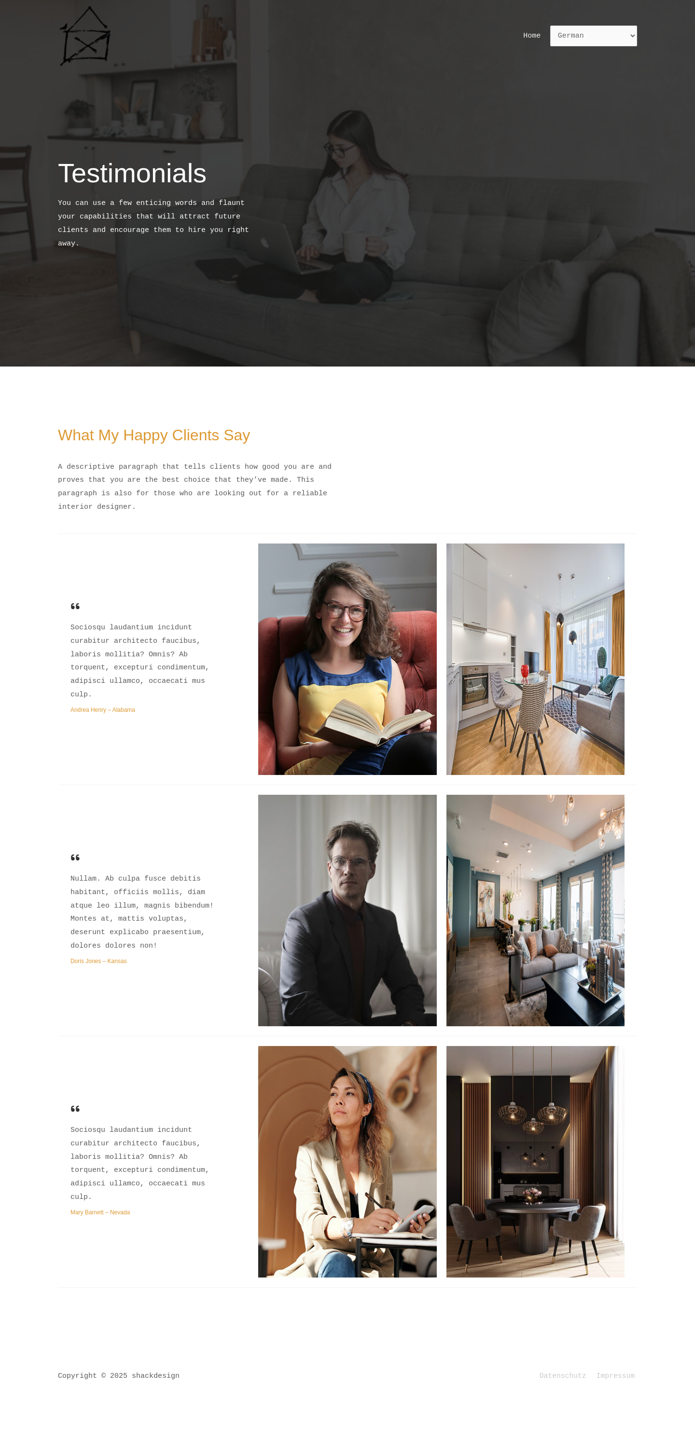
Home (533, 36)
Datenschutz (567, 1376)
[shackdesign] (87, 36)
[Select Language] (594, 36)
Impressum (617, 1376)
